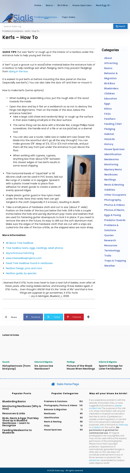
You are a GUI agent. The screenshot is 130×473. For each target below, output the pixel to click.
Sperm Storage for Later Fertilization (113, 367)
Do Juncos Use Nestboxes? (43, 367)
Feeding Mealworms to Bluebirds (17, 431)
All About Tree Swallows (19, 243)
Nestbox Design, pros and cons (24, 268)
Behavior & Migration (43, 362)
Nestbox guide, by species (21, 273)
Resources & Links (13, 412)
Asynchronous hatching (20, 253)
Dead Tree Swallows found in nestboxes (29, 263)
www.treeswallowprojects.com (24, 258)
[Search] (120, 26)
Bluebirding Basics (14, 400)
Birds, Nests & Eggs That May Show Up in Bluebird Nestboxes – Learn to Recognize (20, 421)
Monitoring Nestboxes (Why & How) (21, 407)
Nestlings (70, 362)
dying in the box (18, 71)
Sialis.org (123, 424)
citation (97, 426)
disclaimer (94, 459)
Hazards (5, 362)
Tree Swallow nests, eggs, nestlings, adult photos (34, 248)
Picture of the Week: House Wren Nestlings (79, 367)
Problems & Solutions (12, 31)
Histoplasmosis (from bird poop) (15, 367)
